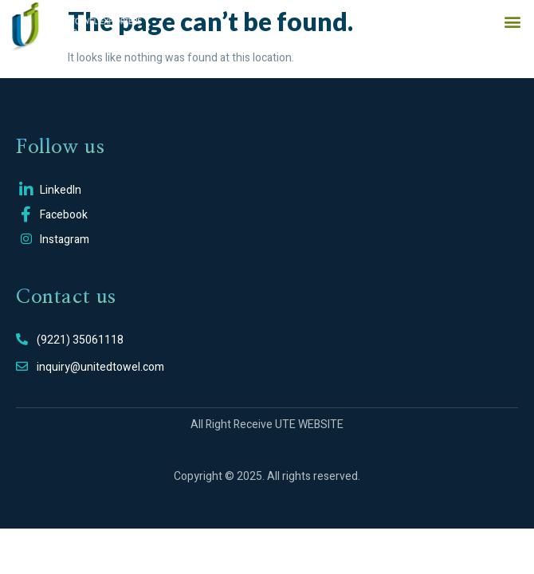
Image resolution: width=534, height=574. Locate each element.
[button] (512, 21)
